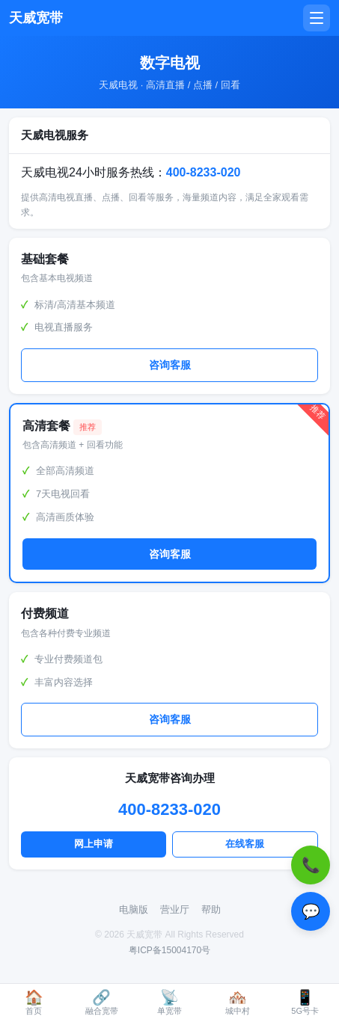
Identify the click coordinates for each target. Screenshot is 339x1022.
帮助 (211, 909)
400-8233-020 (203, 172)
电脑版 (133, 909)
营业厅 (174, 909)
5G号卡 (305, 1002)
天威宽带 (36, 17)
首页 (34, 1002)
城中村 (237, 1002)
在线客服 (244, 843)
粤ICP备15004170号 (169, 950)
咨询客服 (170, 366)
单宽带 (169, 1002)
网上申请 (93, 843)
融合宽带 (101, 1002)
